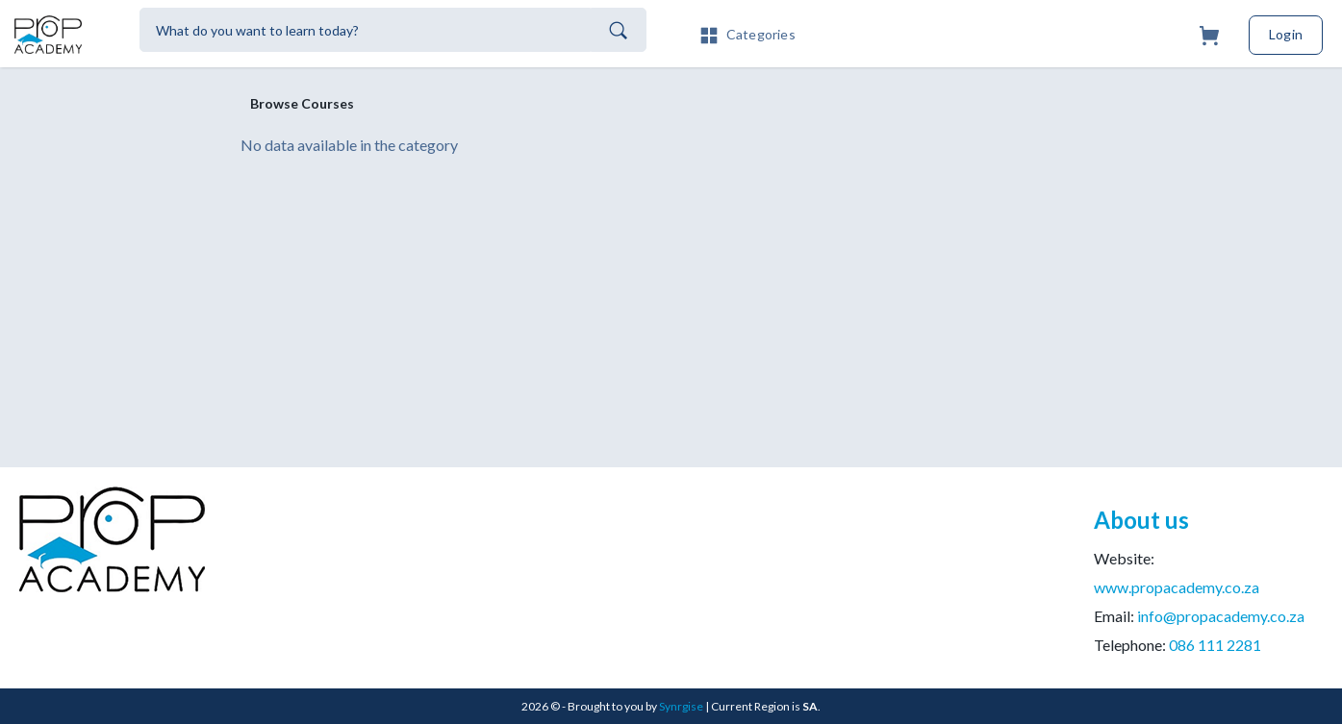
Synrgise (681, 706)
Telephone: (1177, 645)
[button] (747, 33)
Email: (1199, 616)
